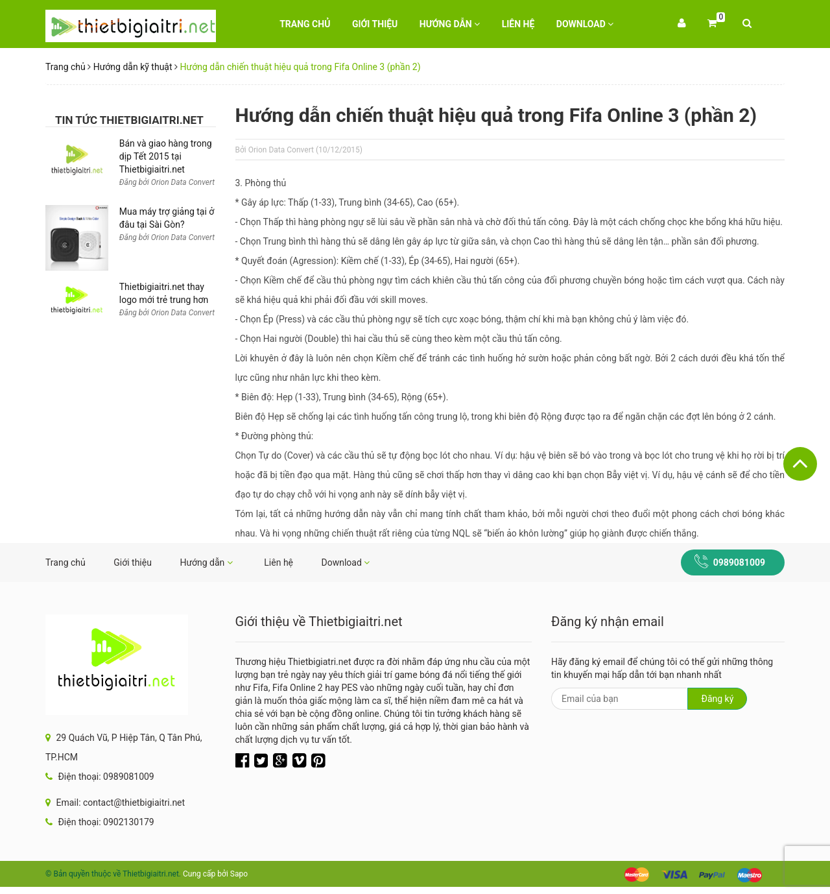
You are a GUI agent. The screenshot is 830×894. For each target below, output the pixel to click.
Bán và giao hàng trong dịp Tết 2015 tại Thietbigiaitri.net (165, 156)
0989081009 (739, 562)
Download (585, 24)
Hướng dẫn (450, 24)
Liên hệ (518, 24)
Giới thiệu (374, 24)
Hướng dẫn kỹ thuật (132, 67)
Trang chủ (304, 24)
